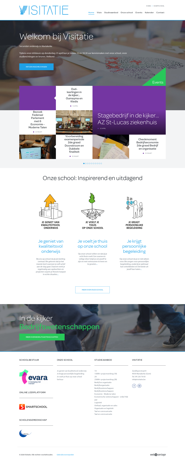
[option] (92, 122)
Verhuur (60, 379)
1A (95, 371)
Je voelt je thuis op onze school (69, 376)
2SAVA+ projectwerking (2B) (105, 379)
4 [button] (89, 163)
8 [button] (97, 163)
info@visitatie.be (139, 379)
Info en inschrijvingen (36, 66)
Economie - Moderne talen (105, 394)
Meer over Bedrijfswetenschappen (42, 337)
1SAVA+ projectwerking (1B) (105, 373)
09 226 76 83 (140, 376)
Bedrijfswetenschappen (104, 388)
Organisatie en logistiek (103, 408)
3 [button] (87, 163)
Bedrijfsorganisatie (101, 385)
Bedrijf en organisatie (103, 382)
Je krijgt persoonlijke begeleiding (70, 373)
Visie (99, 12)
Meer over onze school (92, 289)
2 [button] (85, 163)
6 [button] (93, 163)
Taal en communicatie (103, 411)
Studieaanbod (111, 12)
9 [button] (99, 163)
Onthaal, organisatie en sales (105, 405)
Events (139, 12)
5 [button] (91, 163)
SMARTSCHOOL (159, 6)
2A (95, 376)
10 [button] (101, 163)
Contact (160, 12)
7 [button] (95, 163)
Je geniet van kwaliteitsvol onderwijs (72, 371)
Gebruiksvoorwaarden (65, 454)
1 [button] (84, 163)
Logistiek (98, 402)
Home (91, 12)
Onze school (127, 12)
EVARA (148, 6)
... (58, 274)
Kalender (149, 12)
